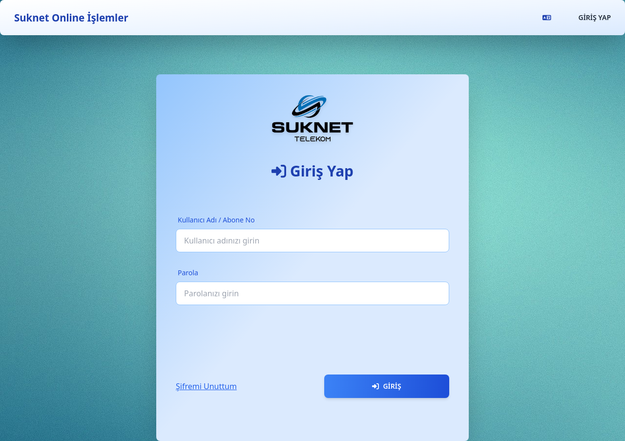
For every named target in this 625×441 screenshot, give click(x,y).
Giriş (386, 386)
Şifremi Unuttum (206, 386)
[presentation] (250, 336)
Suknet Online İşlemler (71, 17)
